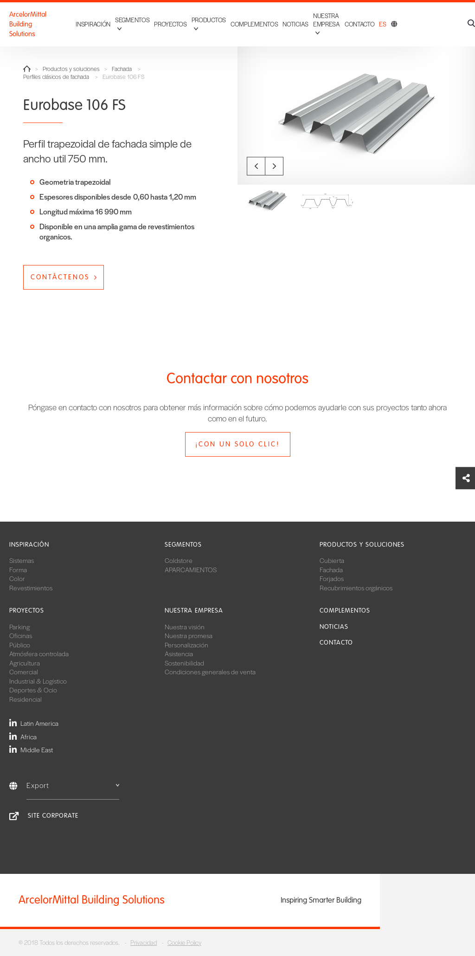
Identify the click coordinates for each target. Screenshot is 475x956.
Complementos (254, 23)
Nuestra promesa (188, 635)
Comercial (23, 671)
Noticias (295, 23)
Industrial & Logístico (38, 680)
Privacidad (143, 942)
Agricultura (24, 662)
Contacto (360, 23)
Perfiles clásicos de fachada (56, 77)
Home (27, 68)
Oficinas (20, 635)
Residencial (25, 699)
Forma (18, 569)
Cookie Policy (184, 942)
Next (274, 166)
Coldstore (179, 560)
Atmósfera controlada (39, 653)
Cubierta (332, 560)
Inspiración (93, 23)
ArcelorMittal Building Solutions (40, 24)
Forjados (332, 578)
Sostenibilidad (184, 662)
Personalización (186, 644)
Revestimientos (30, 587)
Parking (19, 626)
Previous (256, 166)
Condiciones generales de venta (210, 671)
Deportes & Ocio (33, 689)
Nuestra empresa (194, 610)
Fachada (122, 69)
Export (72, 785)
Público (19, 644)
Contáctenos (60, 277)
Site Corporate (53, 816)
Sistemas (21, 560)
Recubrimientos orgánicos (356, 587)
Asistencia (179, 653)
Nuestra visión (185, 626)
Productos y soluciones (71, 69)
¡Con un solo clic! (237, 444)
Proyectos (170, 23)
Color (17, 578)
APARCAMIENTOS (191, 569)
